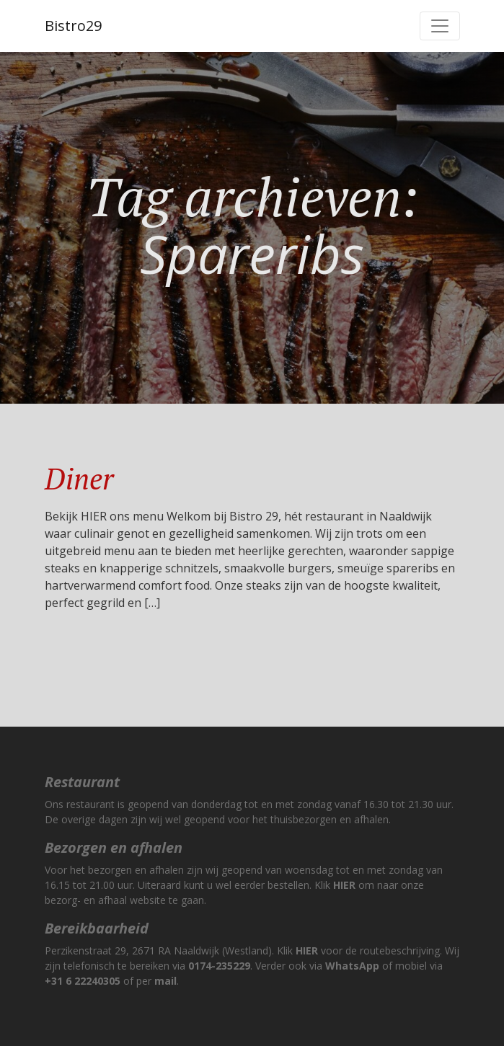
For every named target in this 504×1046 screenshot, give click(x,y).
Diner (79, 478)
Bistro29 (73, 25)
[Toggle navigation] (440, 26)
